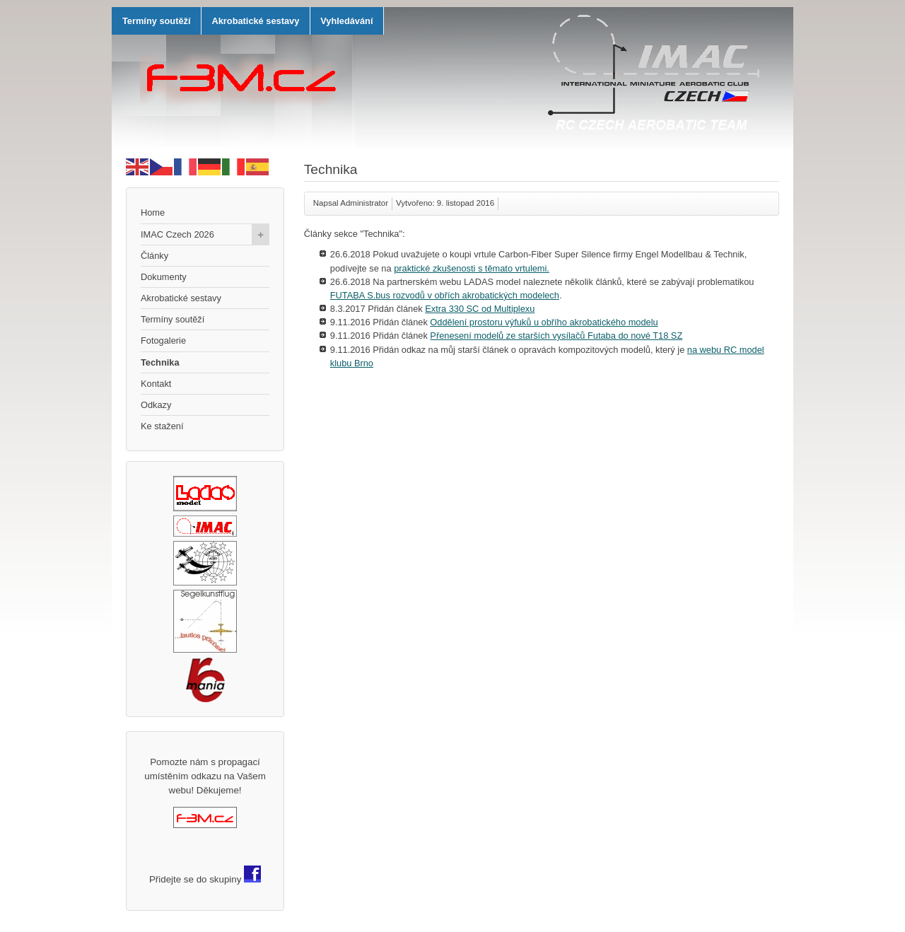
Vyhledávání (346, 21)
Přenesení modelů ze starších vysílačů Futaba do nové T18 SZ (556, 335)
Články (154, 255)
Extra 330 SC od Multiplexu (480, 308)
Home (153, 212)
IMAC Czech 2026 (205, 234)
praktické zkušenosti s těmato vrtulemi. (471, 268)
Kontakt (156, 383)
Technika (160, 362)
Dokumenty (164, 277)
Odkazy (156, 405)
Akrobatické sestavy (255, 21)
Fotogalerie (163, 340)
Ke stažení (162, 426)
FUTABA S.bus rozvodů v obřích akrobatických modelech (444, 295)
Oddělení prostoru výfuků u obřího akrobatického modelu (544, 322)
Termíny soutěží (156, 21)
